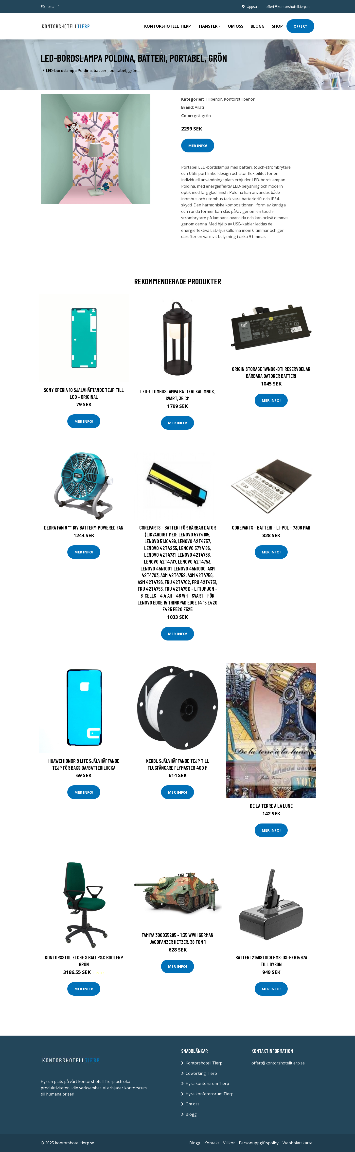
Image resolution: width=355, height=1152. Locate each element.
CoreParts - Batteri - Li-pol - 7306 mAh (271, 527)
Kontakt (211, 1143)
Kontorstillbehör (239, 99)
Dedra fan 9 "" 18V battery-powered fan (84, 527)
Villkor (229, 1143)
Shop (277, 26)
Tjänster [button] (207, 26)
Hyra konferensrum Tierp (209, 1094)
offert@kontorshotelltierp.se (288, 6)
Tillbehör (213, 99)
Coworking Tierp (201, 1073)
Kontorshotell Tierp (167, 26)
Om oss (235, 26)
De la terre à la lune (271, 806)
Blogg (258, 26)
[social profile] (58, 6)
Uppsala (253, 6)
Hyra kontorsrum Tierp (207, 1083)
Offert (300, 26)
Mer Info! (197, 145)
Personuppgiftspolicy (259, 1143)
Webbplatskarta (297, 1143)
